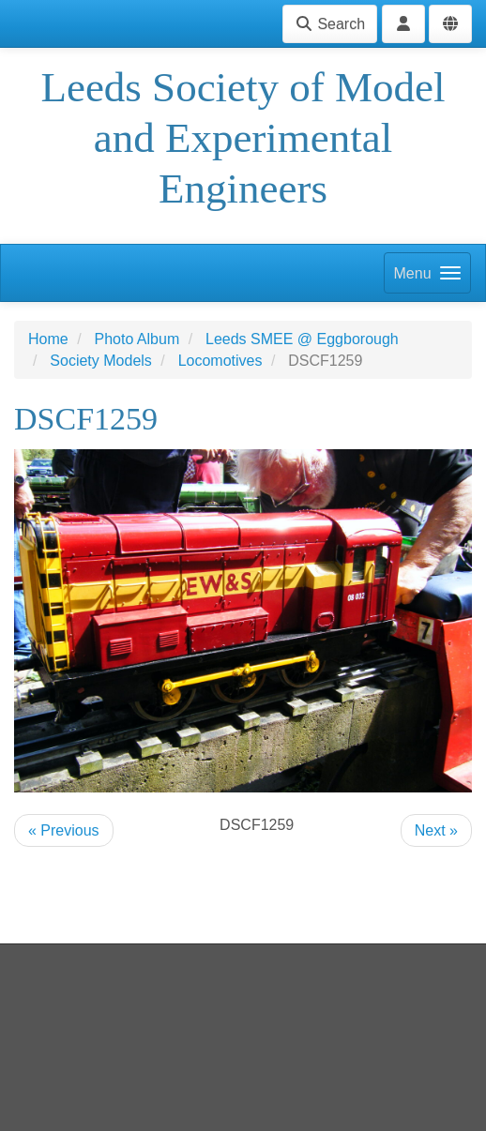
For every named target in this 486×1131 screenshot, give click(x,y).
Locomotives (220, 361)
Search (330, 24)
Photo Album (136, 339)
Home (48, 339)
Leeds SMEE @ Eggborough (302, 339)
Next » (436, 830)
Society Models (101, 361)
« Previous (63, 830)
